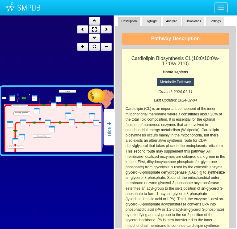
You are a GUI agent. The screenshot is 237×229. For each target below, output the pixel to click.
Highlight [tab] (151, 21)
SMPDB (28, 7)
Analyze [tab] (171, 21)
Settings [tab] (215, 21)
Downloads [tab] (193, 21)
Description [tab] (129, 21)
